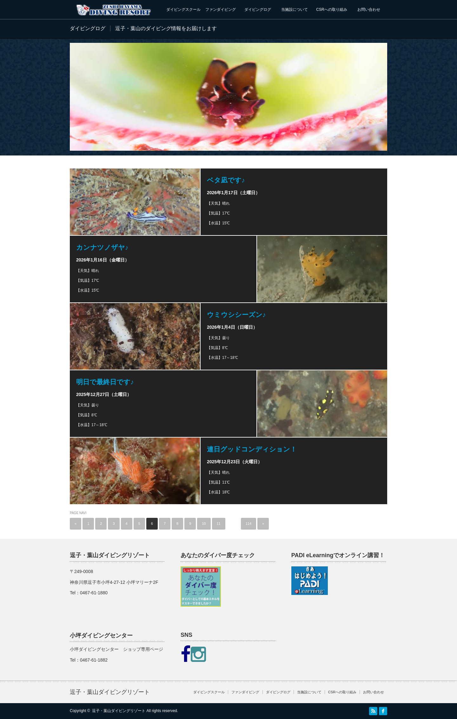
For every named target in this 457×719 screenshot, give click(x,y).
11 (219, 523)
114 (248, 523)
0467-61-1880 (94, 592)
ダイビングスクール (183, 9)
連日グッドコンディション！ (252, 449)
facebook (383, 711)
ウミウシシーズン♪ (236, 314)
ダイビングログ (257, 9)
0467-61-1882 (94, 660)
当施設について (294, 9)
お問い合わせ (368, 9)
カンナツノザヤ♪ (102, 247)
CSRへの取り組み (331, 9)
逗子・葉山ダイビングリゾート (110, 692)
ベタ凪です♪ (226, 180)
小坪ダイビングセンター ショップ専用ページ (116, 649)
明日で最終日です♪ (105, 382)
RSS (373, 711)
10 (204, 523)
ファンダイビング (220, 9)
